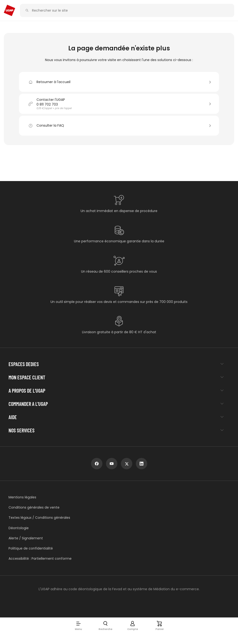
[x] (126, 463)
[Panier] (159, 626)
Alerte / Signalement (26, 538)
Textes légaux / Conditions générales (39, 517)
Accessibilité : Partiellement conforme (40, 558)
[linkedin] (141, 463)
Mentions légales (22, 497)
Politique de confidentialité (31, 548)
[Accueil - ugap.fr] (9, 10)
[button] (78, 626)
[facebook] (96, 463)
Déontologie (19, 528)
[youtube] (111, 463)
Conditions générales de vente (34, 507)
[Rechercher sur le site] (129, 10)
